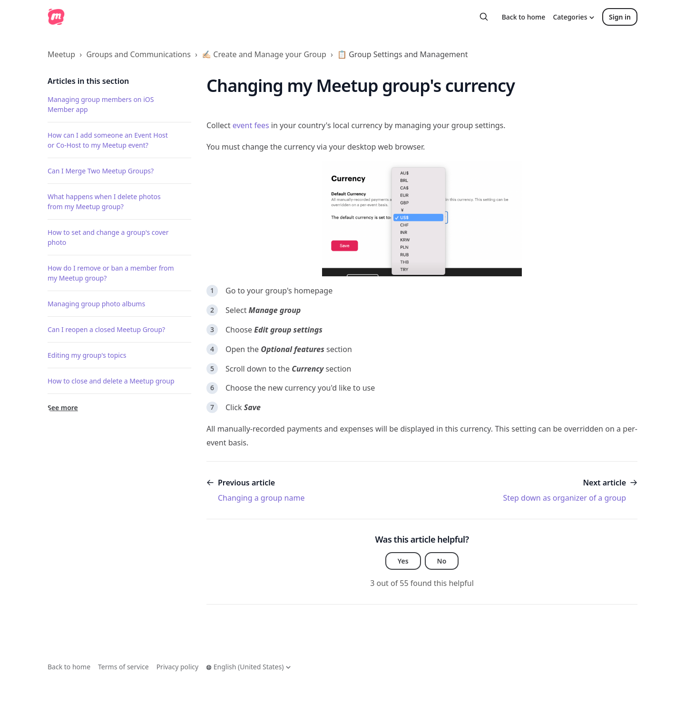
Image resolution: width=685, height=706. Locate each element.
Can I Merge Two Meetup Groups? (101, 170)
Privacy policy (178, 666)
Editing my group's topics (87, 355)
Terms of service (123, 666)
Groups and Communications (138, 54)
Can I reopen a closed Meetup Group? (106, 329)
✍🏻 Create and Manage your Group (264, 54)
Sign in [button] (620, 16)
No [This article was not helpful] (442, 560)
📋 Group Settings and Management (402, 54)
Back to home (524, 16)
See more (63, 407)
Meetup (61, 54)
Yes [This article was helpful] (403, 560)
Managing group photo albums (96, 303)
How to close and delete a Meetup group (111, 380)
